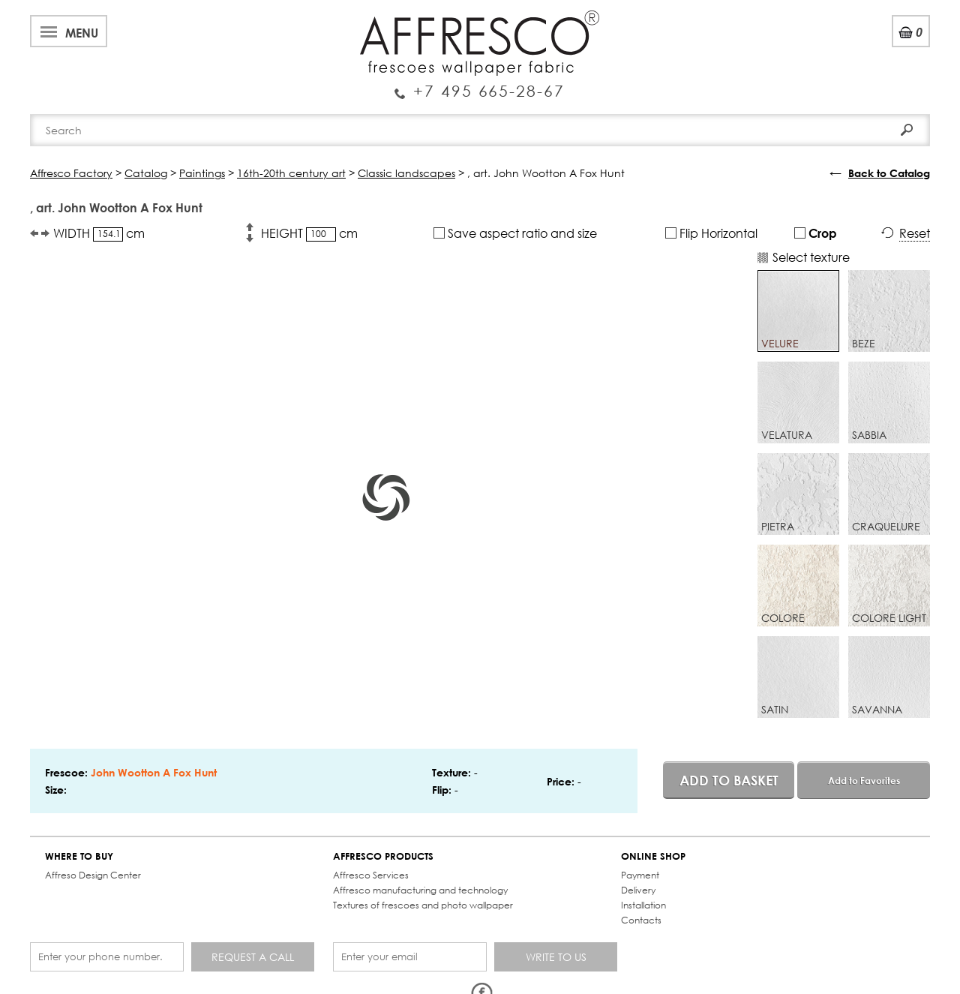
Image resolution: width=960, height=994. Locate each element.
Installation (643, 905)
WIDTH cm (99, 233)
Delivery (638, 890)
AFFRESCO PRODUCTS (383, 856)
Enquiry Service (479, 85)
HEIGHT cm (309, 233)
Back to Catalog (889, 173)
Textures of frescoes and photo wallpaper (423, 905)
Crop (815, 233)
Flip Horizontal (711, 233)
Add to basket (729, 780)
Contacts (641, 920)
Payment (640, 875)
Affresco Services (371, 875)
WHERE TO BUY (79, 856)
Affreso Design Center (93, 875)
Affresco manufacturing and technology (420, 890)
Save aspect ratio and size (515, 233)
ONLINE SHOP (653, 856)
